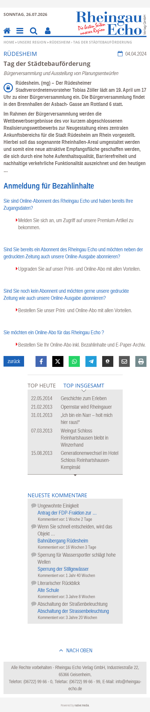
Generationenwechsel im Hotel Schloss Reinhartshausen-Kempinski (89, 460)
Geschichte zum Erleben (84, 398)
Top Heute (42, 385)
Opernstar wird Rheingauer (86, 407)
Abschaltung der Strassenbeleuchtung (73, 611)
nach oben (78, 650)
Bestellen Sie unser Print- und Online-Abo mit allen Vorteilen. (75, 310)
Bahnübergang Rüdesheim (63, 541)
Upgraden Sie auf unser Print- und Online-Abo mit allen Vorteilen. (79, 269)
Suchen (34, 35)
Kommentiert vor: (52, 519)
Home (9, 42)
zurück (14, 361)
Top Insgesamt (83, 386)
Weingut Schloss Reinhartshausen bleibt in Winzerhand (84, 437)
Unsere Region (31, 42)
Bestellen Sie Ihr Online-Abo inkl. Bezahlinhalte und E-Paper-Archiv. (82, 345)
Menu (19, 35)
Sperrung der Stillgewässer (63, 569)
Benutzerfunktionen (48, 35)
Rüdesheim (59, 42)
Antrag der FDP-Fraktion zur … (67, 513)
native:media (82, 705)
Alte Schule (48, 590)
